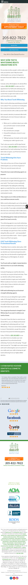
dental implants (18, 542)
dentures (17, 544)
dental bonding (21, 541)
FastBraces (18, 545)
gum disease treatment (21, 535)
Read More (5, 404)
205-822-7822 (14, 38)
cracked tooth (9, 547)
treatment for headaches (8, 538)
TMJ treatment (20, 536)
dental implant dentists (7, 551)
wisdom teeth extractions (9, 536)
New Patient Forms (14, 49)
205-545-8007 (10, 86)
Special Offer (14, 45)
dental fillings (10, 544)
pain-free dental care (6, 539)
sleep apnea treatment (20, 538)
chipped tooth (17, 547)
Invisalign (11, 545)
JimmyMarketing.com (17, 575)
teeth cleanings (11, 535)
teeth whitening (13, 541)
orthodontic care (17, 532)
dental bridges (10, 542)
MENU (6, 2)
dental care (8, 532)
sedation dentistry (16, 539)
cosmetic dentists (17, 551)
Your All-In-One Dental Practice (14, 54)
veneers (4, 542)
